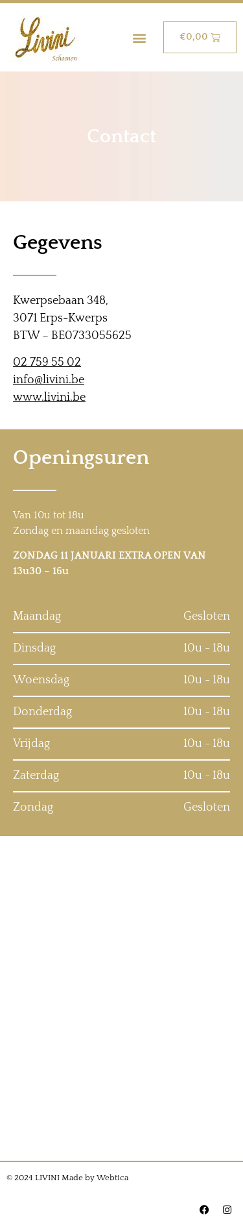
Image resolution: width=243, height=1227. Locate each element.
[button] (139, 37)
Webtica (112, 1177)
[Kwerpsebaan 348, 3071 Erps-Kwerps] (121, 998)
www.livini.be (49, 397)
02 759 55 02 (47, 362)
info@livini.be (48, 379)
